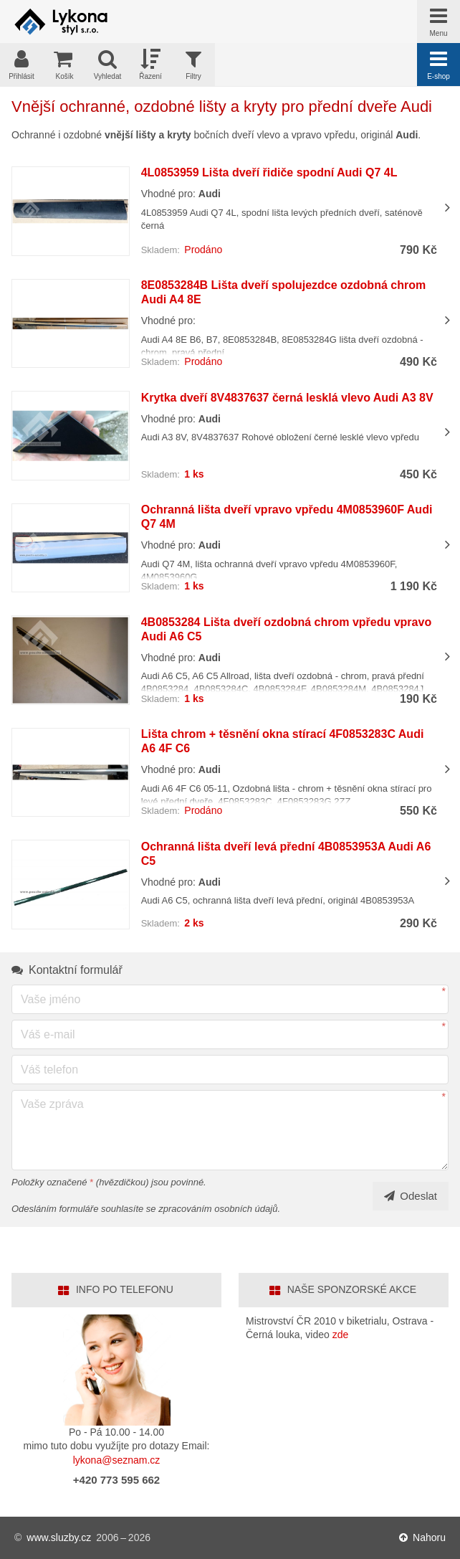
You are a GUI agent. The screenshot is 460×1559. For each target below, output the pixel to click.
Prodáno (203, 249)
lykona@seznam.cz (116, 1460)
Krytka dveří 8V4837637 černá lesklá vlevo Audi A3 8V (287, 398)
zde (340, 1334)
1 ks (193, 474)
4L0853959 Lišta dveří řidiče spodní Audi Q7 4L (269, 172)
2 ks (193, 923)
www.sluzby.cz (59, 1537)
